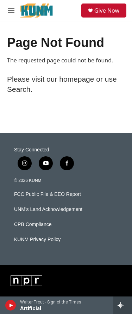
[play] (10, 305)
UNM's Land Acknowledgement (48, 209)
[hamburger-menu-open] (11, 11)
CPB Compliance (33, 224)
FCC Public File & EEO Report (47, 194)
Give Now (106, 10)
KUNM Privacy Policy (37, 239)
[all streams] (122, 305)
